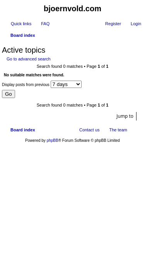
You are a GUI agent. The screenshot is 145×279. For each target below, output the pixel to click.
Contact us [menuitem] (89, 129)
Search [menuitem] (138, 36)
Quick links (21, 23)
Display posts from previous (42, 84)
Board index (22, 129)
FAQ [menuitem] (45, 23)
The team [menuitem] (118, 129)
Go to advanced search (29, 59)
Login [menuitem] (136, 23)
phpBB (52, 140)
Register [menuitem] (113, 23)
